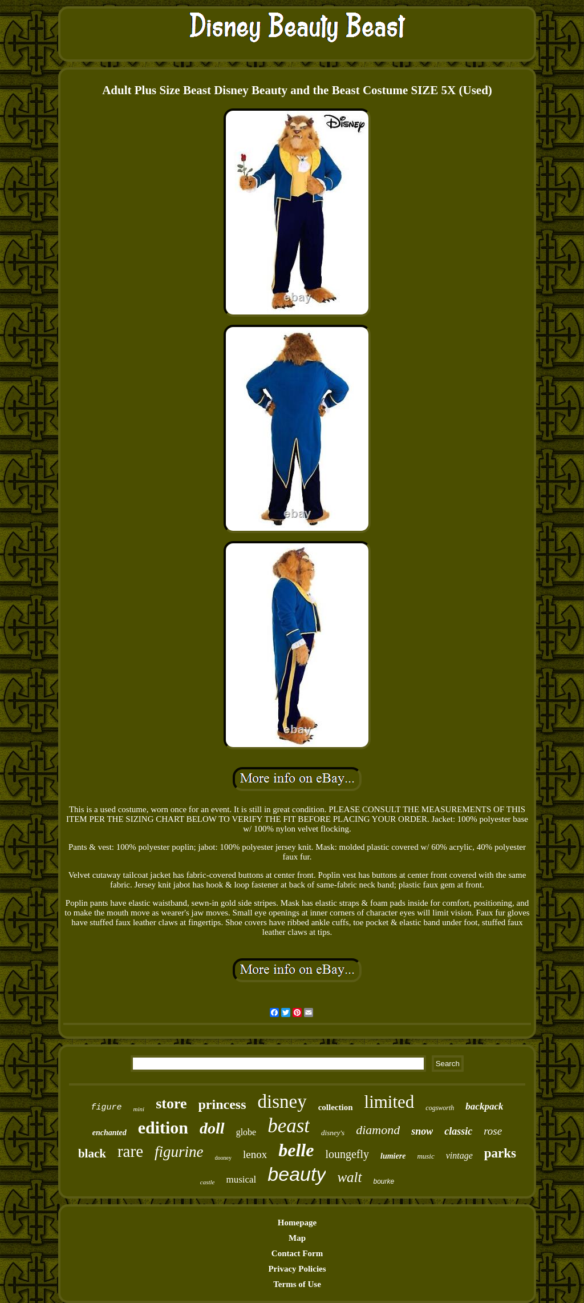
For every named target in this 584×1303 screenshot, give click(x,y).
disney (282, 1101)
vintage (459, 1155)
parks (500, 1153)
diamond (378, 1130)
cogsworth (439, 1108)
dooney (223, 1158)
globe (246, 1132)
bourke (384, 1181)
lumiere (392, 1156)
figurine (179, 1151)
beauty (296, 1174)
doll (212, 1128)
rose (493, 1131)
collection (335, 1107)
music (425, 1156)
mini (139, 1109)
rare (130, 1151)
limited (389, 1102)
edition (163, 1127)
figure (106, 1107)
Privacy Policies (297, 1268)
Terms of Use (297, 1284)
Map (297, 1238)
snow (422, 1131)
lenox (255, 1154)
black (92, 1153)
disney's (332, 1132)
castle (207, 1182)
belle (296, 1150)
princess (222, 1104)
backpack (484, 1106)
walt (349, 1177)
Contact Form (297, 1253)
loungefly (347, 1154)
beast (288, 1126)
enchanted (109, 1132)
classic (458, 1131)
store (171, 1103)
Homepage (297, 1222)
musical (241, 1179)
